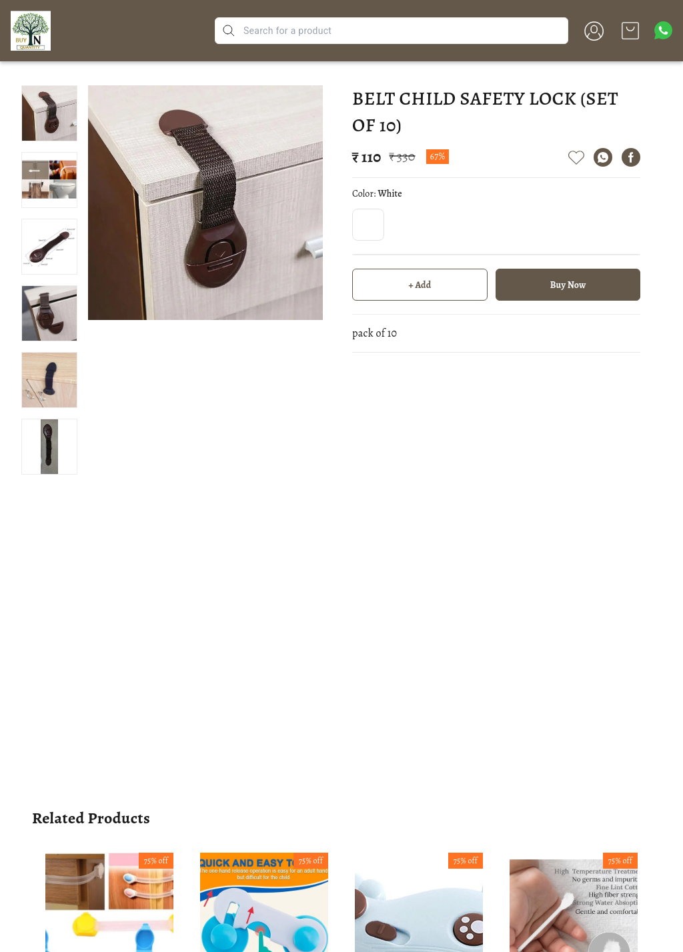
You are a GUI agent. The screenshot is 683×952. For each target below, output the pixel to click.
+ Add (420, 285)
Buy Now (568, 285)
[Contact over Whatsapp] (663, 30)
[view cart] (630, 31)
